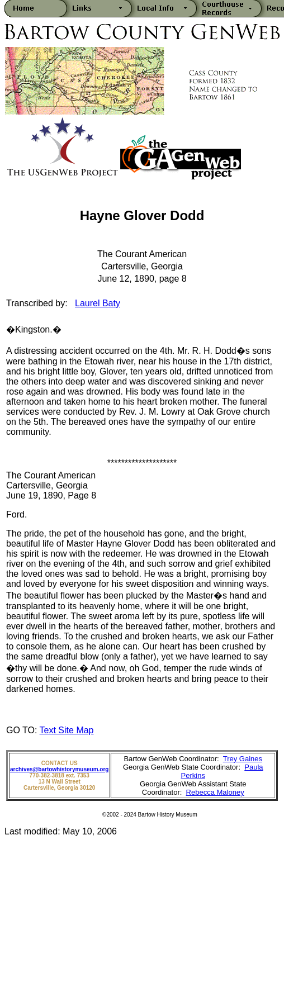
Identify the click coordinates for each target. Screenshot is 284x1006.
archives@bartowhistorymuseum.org (59, 769)
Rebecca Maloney (215, 792)
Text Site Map (67, 730)
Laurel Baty (97, 303)
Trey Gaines (242, 758)
